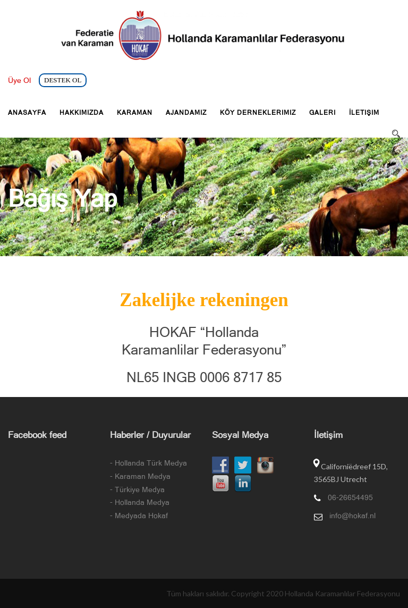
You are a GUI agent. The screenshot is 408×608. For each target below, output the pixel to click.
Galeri (322, 112)
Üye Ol (19, 80)
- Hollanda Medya (139, 502)
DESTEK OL (62, 80)
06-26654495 (350, 497)
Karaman (134, 112)
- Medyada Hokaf (139, 515)
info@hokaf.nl (352, 515)
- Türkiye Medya (137, 489)
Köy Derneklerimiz (258, 112)
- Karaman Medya (140, 476)
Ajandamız (186, 112)
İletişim (364, 112)
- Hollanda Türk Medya (148, 463)
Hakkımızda (82, 112)
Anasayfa (27, 112)
